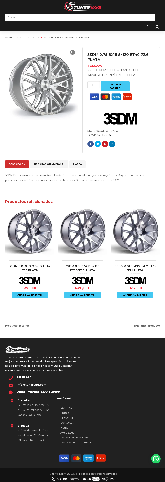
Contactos (67, 421)
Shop (20, 37)
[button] (72, 52)
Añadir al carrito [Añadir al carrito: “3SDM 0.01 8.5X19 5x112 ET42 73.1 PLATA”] (29, 295)
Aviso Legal (67, 431)
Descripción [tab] (17, 164)
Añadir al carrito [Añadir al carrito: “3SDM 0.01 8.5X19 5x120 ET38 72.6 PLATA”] (82, 295)
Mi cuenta (66, 416)
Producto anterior (17, 325)
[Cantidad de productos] (93, 84)
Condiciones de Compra (75, 441)
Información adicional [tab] (49, 164)
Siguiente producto (147, 325)
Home (8, 37)
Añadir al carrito (115, 86)
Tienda (64, 412)
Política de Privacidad (74, 436)
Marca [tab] (77, 164)
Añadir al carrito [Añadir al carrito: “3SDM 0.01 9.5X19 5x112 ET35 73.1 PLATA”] (135, 295)
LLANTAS (33, 37)
